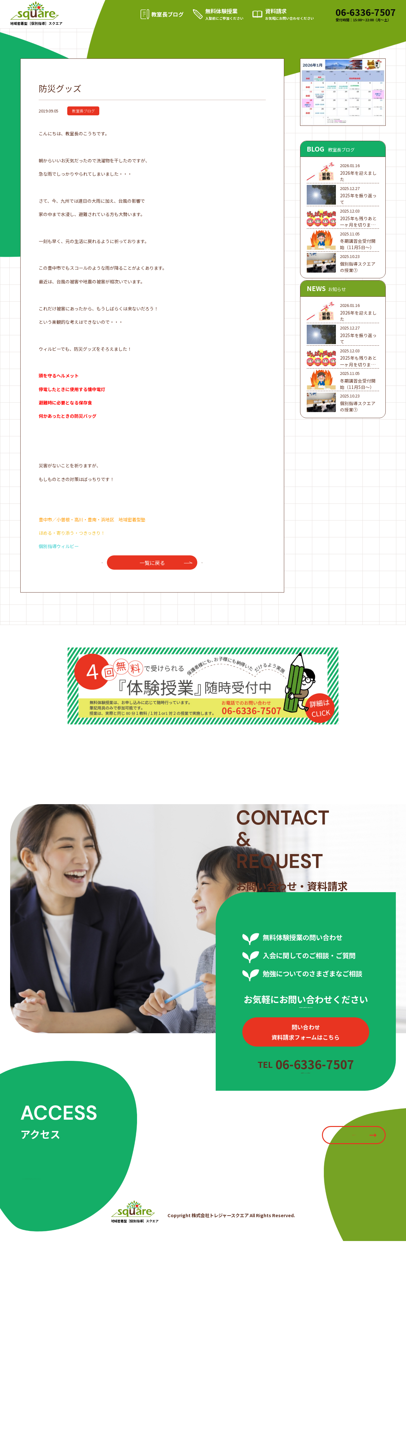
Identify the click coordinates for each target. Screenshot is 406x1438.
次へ (206, 587)
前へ (98, 587)
